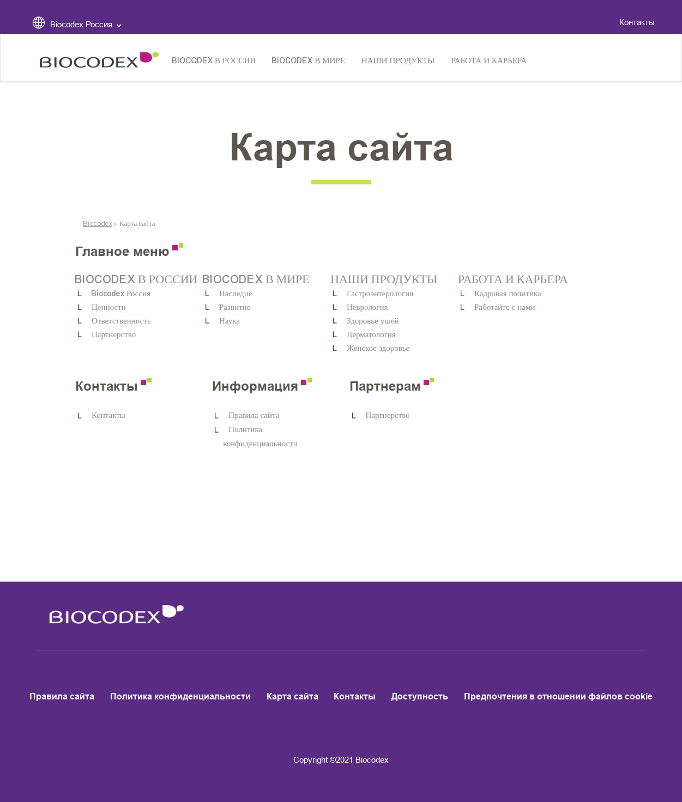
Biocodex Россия (121, 293)
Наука (229, 321)
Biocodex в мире (308, 60)
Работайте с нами (504, 307)
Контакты (637, 22)
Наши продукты (397, 60)
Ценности (109, 307)
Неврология (367, 307)
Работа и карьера (489, 60)
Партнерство (114, 334)
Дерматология (371, 334)
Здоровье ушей (373, 321)
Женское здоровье (378, 348)
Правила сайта (253, 415)
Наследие (235, 293)
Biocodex (97, 224)
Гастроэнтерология (380, 293)
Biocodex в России (214, 60)
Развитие (234, 307)
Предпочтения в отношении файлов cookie (558, 696)
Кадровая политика (507, 293)
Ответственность (121, 321)
